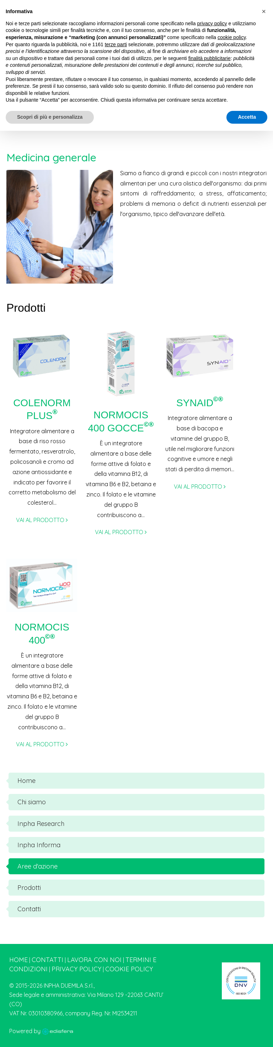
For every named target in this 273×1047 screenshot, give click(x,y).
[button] (263, 11)
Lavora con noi (94, 960)
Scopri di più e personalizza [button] (49, 117)
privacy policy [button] (212, 23)
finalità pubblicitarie (209, 58)
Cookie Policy (129, 969)
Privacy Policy (76, 969)
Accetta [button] (247, 117)
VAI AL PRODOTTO (42, 520)
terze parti (116, 44)
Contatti (47, 960)
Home (18, 960)
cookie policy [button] (232, 37)
